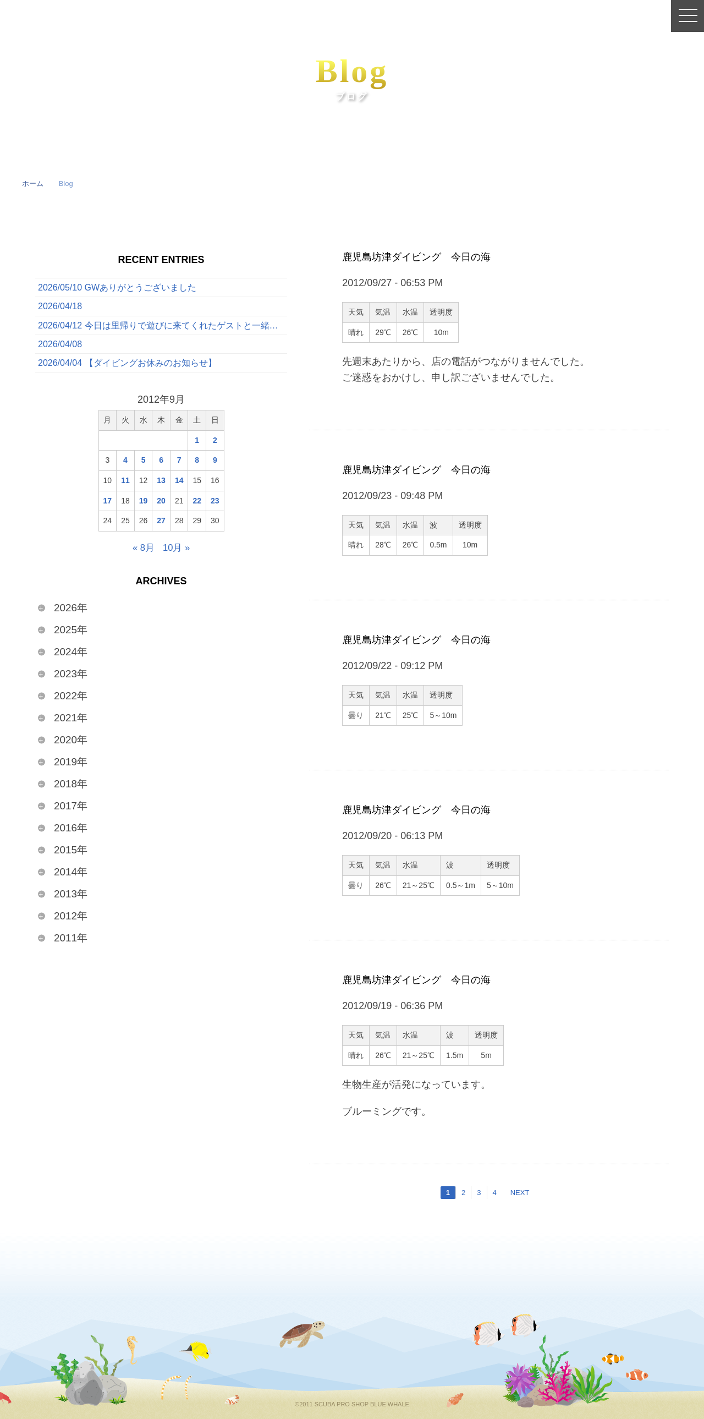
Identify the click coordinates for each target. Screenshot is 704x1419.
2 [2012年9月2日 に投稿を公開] (215, 445)
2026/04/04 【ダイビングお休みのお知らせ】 (127, 367)
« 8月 (143, 552)
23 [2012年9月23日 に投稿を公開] (215, 506)
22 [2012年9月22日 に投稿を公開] (197, 506)
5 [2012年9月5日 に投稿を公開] (143, 465)
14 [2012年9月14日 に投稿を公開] (179, 485)
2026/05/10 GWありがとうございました (117, 288)
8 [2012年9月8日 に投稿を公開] (197, 465)
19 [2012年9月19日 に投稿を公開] (143, 506)
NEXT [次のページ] (520, 1192)
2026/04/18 (60, 308)
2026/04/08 (60, 348)
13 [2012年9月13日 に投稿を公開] (161, 485)
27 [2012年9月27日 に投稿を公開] (161, 526)
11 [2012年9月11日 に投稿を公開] (125, 485)
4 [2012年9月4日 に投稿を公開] (125, 465)
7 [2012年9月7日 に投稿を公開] (179, 465)
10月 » (177, 552)
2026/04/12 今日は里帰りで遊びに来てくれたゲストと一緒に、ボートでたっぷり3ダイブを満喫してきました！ (162, 328)
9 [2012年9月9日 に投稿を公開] (215, 465)
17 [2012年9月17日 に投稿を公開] (107, 506)
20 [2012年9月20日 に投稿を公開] (161, 506)
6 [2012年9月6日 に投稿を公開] (161, 465)
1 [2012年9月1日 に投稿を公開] (197, 445)
